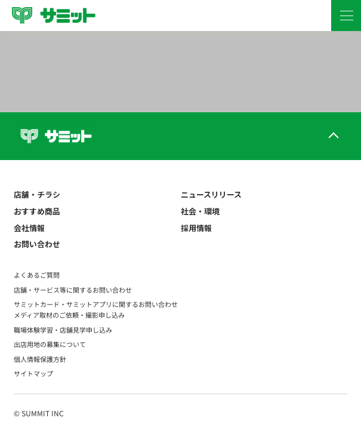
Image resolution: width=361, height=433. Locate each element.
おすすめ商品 (37, 211)
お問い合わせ (37, 244)
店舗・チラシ (37, 194)
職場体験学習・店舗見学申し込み (63, 329)
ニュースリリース (211, 194)
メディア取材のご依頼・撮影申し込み (69, 315)
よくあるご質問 (37, 275)
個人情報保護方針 (40, 359)
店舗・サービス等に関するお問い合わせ (73, 289)
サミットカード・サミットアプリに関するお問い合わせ (96, 304)
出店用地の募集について (50, 344)
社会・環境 (200, 211)
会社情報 (29, 228)
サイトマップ (33, 373)
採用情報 (196, 228)
